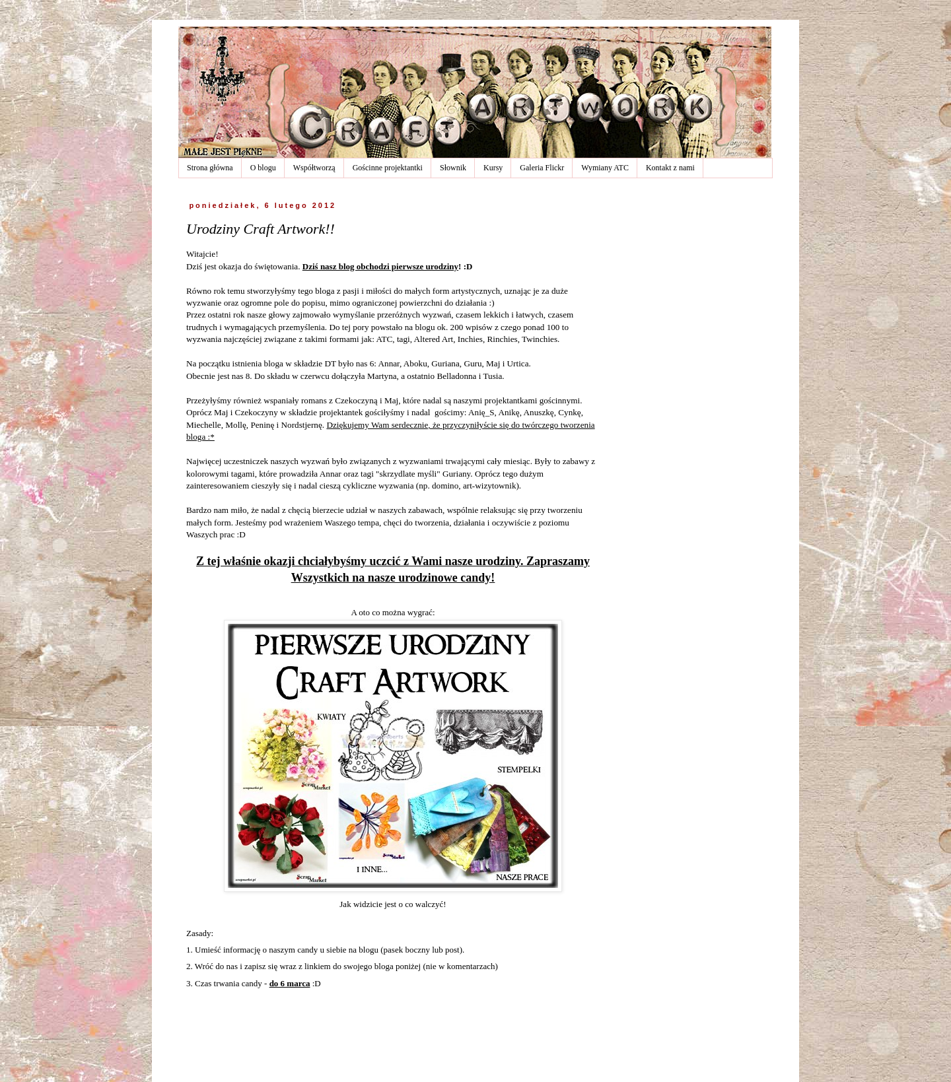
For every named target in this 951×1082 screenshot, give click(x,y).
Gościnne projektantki (388, 167)
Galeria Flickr (542, 167)
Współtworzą (314, 167)
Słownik (453, 167)
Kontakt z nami (670, 167)
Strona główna (210, 167)
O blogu (263, 167)
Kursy (493, 167)
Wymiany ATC (605, 167)
